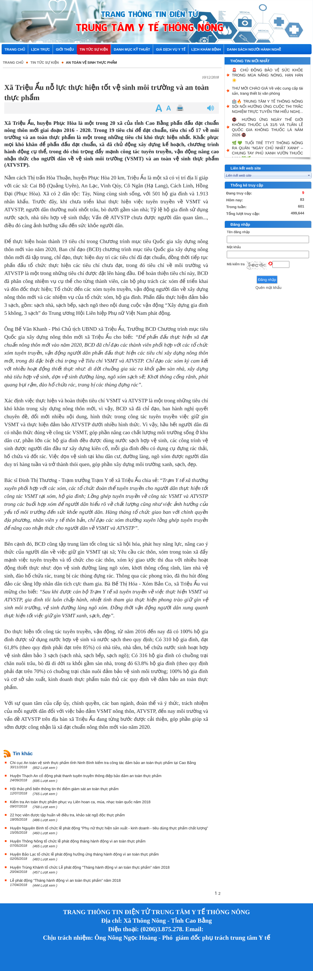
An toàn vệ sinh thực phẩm (91, 63)
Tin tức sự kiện (44, 63)
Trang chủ (13, 63)
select (309, 175)
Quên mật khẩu (268, 287)
